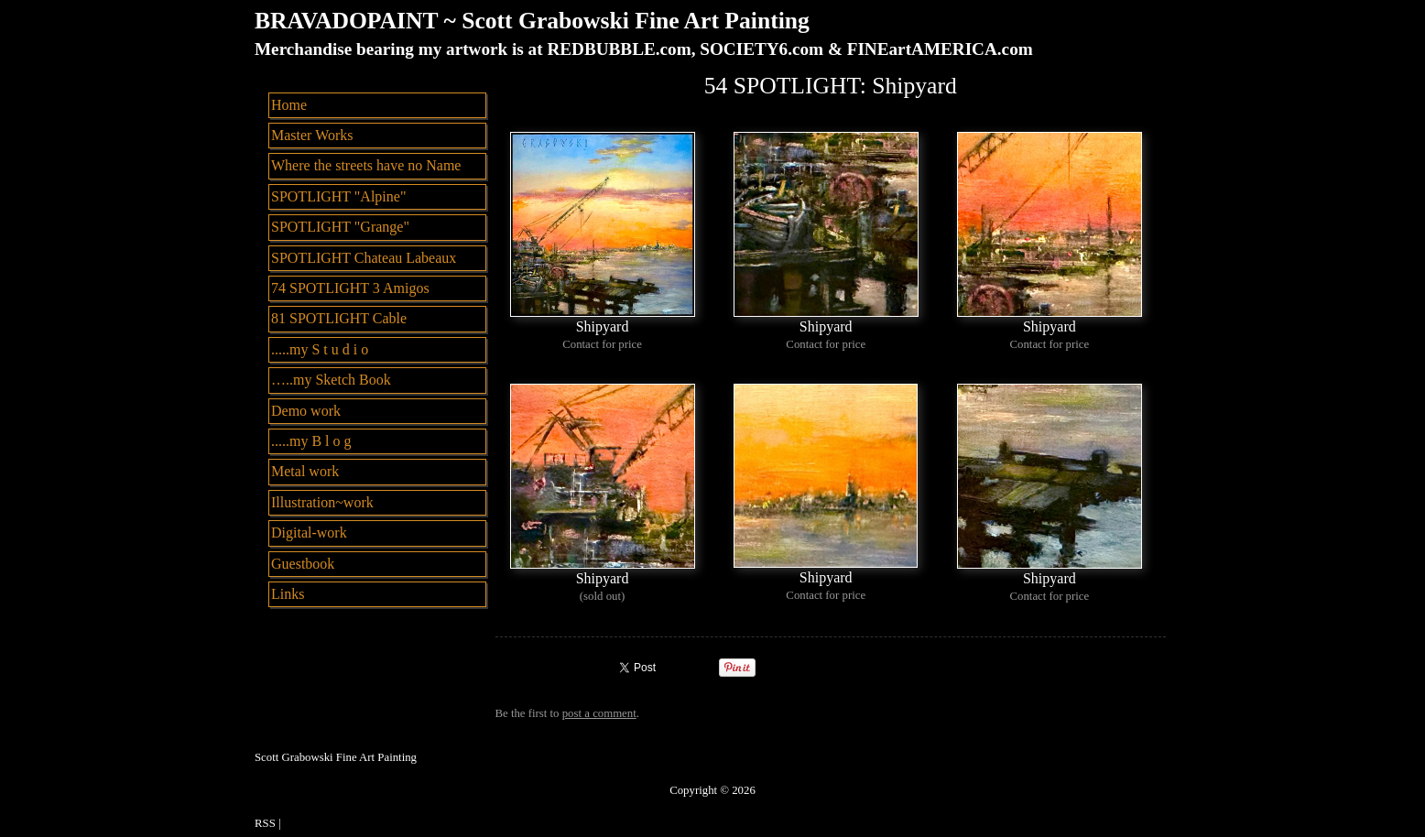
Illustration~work (322, 502)
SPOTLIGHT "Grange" (340, 226)
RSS (265, 823)
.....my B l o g (311, 441)
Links (287, 594)
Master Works (312, 135)
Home (289, 105)
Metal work (305, 471)
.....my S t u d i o (319, 349)
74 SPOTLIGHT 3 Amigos (350, 288)
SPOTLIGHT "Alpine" (338, 196)
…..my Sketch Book (331, 379)
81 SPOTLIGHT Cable (339, 318)
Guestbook (302, 563)
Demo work (306, 410)
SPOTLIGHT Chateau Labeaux (363, 258)
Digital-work (309, 532)
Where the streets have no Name (366, 165)
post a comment (599, 713)
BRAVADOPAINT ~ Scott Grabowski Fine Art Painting (532, 20)
